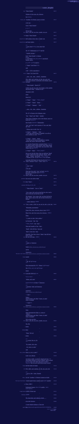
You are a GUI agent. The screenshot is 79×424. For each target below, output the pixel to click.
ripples (32, 42)
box (38, 129)
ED (43, 46)
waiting (30, 38)
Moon (27, 213)
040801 (55, 204)
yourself (49, 363)
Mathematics (34, 50)
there (40, 153)
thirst (27, 329)
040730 (55, 178)
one (29, 31)
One (24, 35)
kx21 (24, 11)
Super (28, 73)
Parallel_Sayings (31, 53)
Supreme (28, 298)
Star (37, 221)
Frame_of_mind (43, 298)
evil (33, 333)
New (32, 234)
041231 (55, 391)
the (32, 19)
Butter (38, 102)
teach (49, 192)
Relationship (41, 122)
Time (27, 226)
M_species (38, 125)
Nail (40, 105)
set (26, 401)
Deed (31, 58)
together (49, 380)
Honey (45, 144)
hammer (42, 133)
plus (29, 294)
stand (38, 363)
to (32, 38)
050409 (55, 407)
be (28, 249)
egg (42, 146)
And (27, 68)
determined (31, 265)
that (31, 31)
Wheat (27, 148)
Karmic (30, 122)
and (26, 42)
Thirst (27, 333)
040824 (55, 329)
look (29, 359)
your (31, 178)
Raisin (34, 102)
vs (35, 46)
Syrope (24, 256)
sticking (35, 404)
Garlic (43, 145)
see (50, 133)
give (27, 125)
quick (51, 360)
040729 (55, 161)
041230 (55, 365)
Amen (27, 326)
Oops (27, 310)
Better (42, 234)
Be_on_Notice (22, 352)
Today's (27, 247)
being (41, 363)
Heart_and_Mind (34, 298)
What (27, 171)
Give (36, 188)
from (54, 410)
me (34, 365)
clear (47, 359)
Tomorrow (33, 243)
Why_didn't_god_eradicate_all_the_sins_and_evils (38, 79)
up (27, 401)
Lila (46, 160)
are (42, 153)
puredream (23, 178)
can (29, 153)
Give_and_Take (47, 125)
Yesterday (29, 286)
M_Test (28, 23)
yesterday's (28, 290)
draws (34, 380)
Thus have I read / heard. (20, 253)
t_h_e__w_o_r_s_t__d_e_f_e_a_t (37, 247)
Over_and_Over (32, 213)
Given (27, 25)
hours (32, 391)
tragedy (31, 380)
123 (39, 85)
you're (46, 360)
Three (27, 118)
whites (47, 146)
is (34, 62)
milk (51, 146)
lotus (40, 404)
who (51, 410)
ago (35, 391)
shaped (42, 359)
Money (40, 265)
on (41, 19)
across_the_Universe (31, 80)
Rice (30, 148)
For (26, 17)
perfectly (38, 359)
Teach (40, 188)
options (47, 140)
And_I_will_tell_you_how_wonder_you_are (36, 32)
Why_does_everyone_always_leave (37, 210)
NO (31, 333)
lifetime (27, 199)
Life (32, 14)
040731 (55, 181)
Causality (32, 226)
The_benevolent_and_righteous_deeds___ (36, 398)
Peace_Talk (28, 384)
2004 (32, 160)
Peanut (33, 144)
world (35, 140)
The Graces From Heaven (20, 380)
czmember (23, 185)
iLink (27, 355)
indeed (31, 154)
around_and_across (30, 141)
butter (39, 146)
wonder (40, 38)
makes (31, 365)
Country (37, 145)
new (32, 231)
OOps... (23, 377)
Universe (33, 401)
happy (36, 365)
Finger (27, 210)
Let (26, 221)
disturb (43, 360)
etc (33, 148)
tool (33, 133)
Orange (32, 156)
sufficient (46, 153)
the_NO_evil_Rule (30, 237)
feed (33, 125)
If (27, 133)
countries (38, 380)
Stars (38, 223)
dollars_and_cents (30, 279)
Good (28, 58)
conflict (43, 387)
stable (33, 359)
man (31, 192)
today (27, 197)
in (42, 80)
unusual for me (22, 38)
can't (36, 363)
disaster (33, 387)
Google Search (22, 391)
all (37, 157)
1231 (24, 368)
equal (36, 62)
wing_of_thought (30, 300)
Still (27, 38)
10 (30, 391)
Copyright (28, 160)
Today (28, 243)
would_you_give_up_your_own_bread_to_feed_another (39, 87)
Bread (36, 85)
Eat (29, 126)
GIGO (27, 270)
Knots (30, 181)
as (27, 57)
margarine (41, 144)
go (52, 410)
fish (34, 192)
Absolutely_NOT (30, 91)
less (40, 160)
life (42, 193)
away (31, 361)
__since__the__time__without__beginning (36, 76)
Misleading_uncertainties (32, 207)
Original (30, 196)
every (27, 134)
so (30, 359)
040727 (55, 11)
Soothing (28, 19)
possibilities (41, 140)
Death (27, 229)
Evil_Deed (39, 46)
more (35, 154)
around (44, 363)
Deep (27, 161)
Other (37, 116)
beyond (39, 141)
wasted (27, 256)
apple (37, 146)
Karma (33, 113)
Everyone (30, 221)
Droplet (31, 11)
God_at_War (30, 373)
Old (34, 229)
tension (33, 360)
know (37, 361)
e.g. (24, 384)
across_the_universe (38, 14)
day (47, 192)
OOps (27, 215)
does (30, 171)
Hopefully (28, 234)
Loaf (34, 146)
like (35, 153)
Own (28, 166)
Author (28, 201)
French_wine (22, 19)
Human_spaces (36, 19)
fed (47, 196)
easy (39, 360)
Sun (34, 221)
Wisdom (28, 14)
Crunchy (30, 144)
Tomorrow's (28, 252)
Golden (27, 146)
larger (29, 42)
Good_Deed (29, 46)
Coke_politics (38, 218)
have (37, 133)
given (27, 94)
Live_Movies (32, 355)
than (37, 154)
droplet (32, 85)
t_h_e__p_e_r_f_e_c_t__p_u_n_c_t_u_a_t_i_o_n (37, 253)
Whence (28, 129)
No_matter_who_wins (31, 344)
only (31, 133)
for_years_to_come (31, 347)
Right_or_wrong (40, 312)
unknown (33, 201)
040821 (55, 253)
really (34, 171)
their (27, 122)
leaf (43, 404)
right (34, 178)
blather (55, 409)
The (27, 50)
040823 (55, 320)
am (44, 38)
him (42, 192)
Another (42, 116)
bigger (27, 35)
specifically (45, 58)
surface (30, 360)
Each (27, 56)
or (36, 234)
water (28, 404)
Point (40, 161)
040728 (55, 82)
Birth (27, 231)
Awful (27, 380)
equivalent (35, 70)
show (30, 319)
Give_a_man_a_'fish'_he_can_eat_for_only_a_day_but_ (39, 204)
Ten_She (28, 324)
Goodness (32, 377)
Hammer (34, 105)
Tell (27, 31)
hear (34, 38)
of (30, 14)
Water (27, 11)
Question (31, 161)
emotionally (34, 172)
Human (39, 56)
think (37, 178)
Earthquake (28, 387)
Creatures (42, 377)
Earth (43, 19)
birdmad (23, 329)
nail (36, 134)
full (46, 361)
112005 (27, 391)
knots (30, 118)
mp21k (24, 407)
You (27, 116)
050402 (55, 394)
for (36, 157)
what (36, 38)
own (29, 178)
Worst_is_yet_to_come (31, 352)
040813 (55, 237)
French (33, 145)
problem (31, 134)
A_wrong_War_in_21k (31, 340)
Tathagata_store (41, 113)
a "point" (23, 82)
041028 (55, 352)
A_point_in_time (30, 218)
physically (28, 172)
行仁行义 (23, 394)
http (27, 407)
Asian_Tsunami (37, 373)
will (48, 133)
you (35, 133)
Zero (27, 181)
